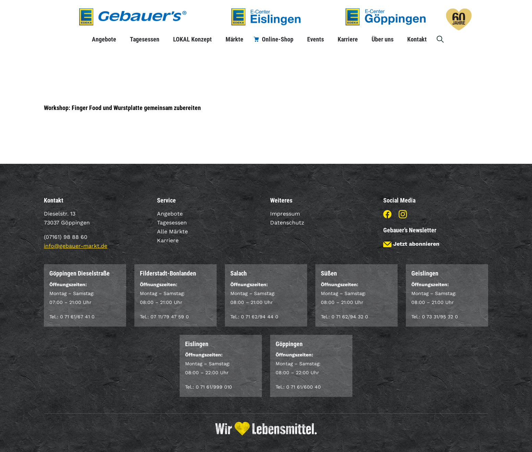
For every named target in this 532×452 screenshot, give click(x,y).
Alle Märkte (172, 231)
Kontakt (417, 39)
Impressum (285, 213)
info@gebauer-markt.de (75, 246)
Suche (440, 39)
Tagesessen (144, 39)
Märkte (234, 39)
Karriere (348, 39)
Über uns (383, 39)
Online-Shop (277, 39)
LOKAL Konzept (192, 39)
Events (315, 39)
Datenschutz (287, 222)
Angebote (104, 39)
